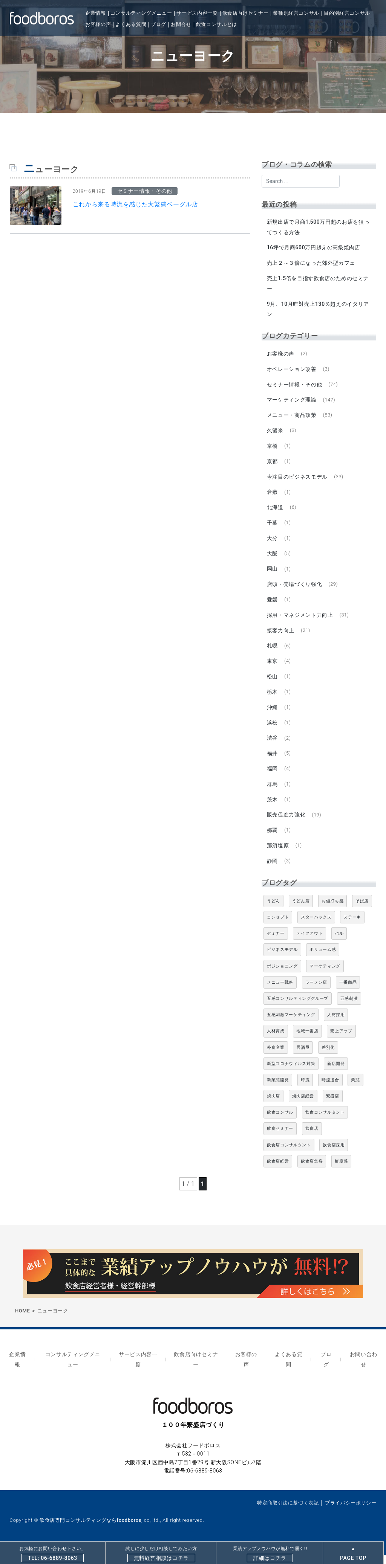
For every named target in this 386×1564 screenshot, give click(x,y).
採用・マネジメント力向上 (300, 621)
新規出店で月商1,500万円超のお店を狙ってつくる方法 (318, 227)
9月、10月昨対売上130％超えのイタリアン (318, 310)
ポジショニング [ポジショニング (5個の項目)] (282, 977)
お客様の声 (98, 24)
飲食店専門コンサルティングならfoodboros (90, 1529)
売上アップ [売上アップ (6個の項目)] (341, 1042)
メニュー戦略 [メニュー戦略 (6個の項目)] (280, 993)
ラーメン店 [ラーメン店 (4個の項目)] (316, 993)
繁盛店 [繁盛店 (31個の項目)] (332, 1107)
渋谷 (272, 746)
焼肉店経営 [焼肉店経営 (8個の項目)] (303, 1107)
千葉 (272, 527)
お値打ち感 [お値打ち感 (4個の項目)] (332, 911)
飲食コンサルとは (216, 24)
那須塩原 (278, 856)
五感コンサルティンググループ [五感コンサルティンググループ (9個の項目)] (297, 1009)
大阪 (272, 558)
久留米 (275, 433)
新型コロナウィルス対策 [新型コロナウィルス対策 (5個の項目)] (291, 1074)
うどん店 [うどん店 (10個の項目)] (301, 911)
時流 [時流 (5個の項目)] (305, 1090)
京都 (272, 465)
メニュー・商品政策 (292, 418)
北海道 (275, 512)
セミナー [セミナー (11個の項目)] (276, 944)
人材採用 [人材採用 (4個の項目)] (336, 1025)
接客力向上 (281, 637)
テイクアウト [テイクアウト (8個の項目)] (309, 944)
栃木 (272, 700)
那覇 (272, 841)
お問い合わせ (363, 1369)
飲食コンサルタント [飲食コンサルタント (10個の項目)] (325, 1123)
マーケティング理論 (292, 402)
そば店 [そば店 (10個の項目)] (362, 911)
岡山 (272, 574)
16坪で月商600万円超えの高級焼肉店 (314, 248)
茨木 (272, 809)
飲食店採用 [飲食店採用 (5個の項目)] (334, 1156)
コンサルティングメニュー (141, 13)
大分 (272, 543)
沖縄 (272, 715)
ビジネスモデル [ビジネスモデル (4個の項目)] (282, 960)
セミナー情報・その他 (294, 386)
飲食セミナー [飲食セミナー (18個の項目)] (280, 1139)
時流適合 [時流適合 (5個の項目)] (330, 1090)
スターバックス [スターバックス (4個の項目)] (316, 928)
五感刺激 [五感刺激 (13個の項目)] (349, 1009)
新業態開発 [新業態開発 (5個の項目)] (278, 1090)
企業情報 (95, 13)
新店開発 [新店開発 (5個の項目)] (336, 1074)
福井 (272, 762)
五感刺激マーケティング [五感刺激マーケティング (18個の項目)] (291, 1025)
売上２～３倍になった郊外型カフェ (311, 264)
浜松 (272, 731)
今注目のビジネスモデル (297, 481)
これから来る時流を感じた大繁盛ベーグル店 (135, 204)
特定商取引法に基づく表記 (288, 1511)
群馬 (272, 793)
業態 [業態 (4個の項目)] (355, 1090)
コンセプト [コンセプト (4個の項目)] (278, 928)
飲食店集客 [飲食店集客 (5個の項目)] (312, 1172)
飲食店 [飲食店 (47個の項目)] (312, 1139)
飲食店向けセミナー (245, 13)
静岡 (272, 872)
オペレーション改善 (292, 371)
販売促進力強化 (286, 825)
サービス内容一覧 (197, 13)
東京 (272, 668)
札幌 (272, 653)
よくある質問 (130, 24)
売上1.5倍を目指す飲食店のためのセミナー (318, 284)
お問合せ (181, 24)
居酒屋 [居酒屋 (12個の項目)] (302, 1058)
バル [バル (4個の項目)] (339, 944)
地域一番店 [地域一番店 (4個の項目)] (307, 1042)
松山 (272, 684)
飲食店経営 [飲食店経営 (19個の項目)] (278, 1172)
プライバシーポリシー (350, 1511)
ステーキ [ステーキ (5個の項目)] (352, 928)
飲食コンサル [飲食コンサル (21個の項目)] (280, 1123)
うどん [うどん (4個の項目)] (273, 911)
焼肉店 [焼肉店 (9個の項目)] (273, 1107)
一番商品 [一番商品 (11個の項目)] (348, 993)
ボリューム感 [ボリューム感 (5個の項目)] (322, 960)
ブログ (158, 24)
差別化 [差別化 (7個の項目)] (328, 1058)
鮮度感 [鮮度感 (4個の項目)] (341, 1172)
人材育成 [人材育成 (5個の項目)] (276, 1042)
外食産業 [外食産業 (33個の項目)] (276, 1058)
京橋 (272, 449)
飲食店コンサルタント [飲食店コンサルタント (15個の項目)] (289, 1156)
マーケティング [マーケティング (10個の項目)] (324, 977)
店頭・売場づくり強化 (294, 590)
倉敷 (272, 496)
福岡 (272, 778)
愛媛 (272, 606)
